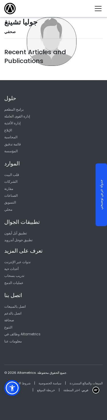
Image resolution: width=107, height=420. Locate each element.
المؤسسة (11, 151)
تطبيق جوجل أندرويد (18, 240)
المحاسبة (10, 137)
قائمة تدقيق (12, 144)
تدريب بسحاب (14, 275)
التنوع (8, 327)
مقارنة (8, 188)
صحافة (9, 320)
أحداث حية (11, 268)
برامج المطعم (14, 109)
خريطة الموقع (46, 390)
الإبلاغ (8, 130)
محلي (8, 209)
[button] (12, 388)
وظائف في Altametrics (22, 334)
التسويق (10, 202)
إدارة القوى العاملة (17, 116)
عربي (85, 390)
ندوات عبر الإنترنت (17, 261)
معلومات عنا (13, 341)
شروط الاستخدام (20, 383)
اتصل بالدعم (12, 313)
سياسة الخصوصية (50, 383)
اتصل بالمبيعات (15, 306)
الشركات (10, 181)
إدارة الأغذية (12, 123)
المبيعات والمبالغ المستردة (86, 383)
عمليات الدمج (13, 282)
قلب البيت (11, 174)
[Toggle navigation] (100, 8)
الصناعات (11, 195)
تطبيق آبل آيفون (15, 233)
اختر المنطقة (71, 390)
